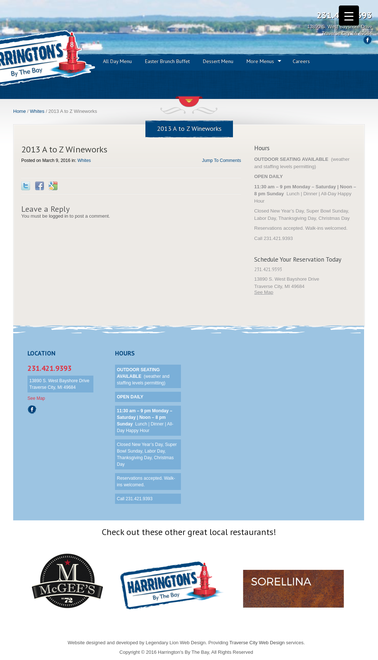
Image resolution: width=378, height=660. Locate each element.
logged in (58, 216)
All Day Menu (117, 61)
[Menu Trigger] (349, 15)
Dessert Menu (218, 61)
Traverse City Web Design (257, 642)
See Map (263, 292)
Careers (301, 61)
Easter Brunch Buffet (167, 61)
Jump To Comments (221, 160)
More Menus (260, 61)
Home (19, 111)
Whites (37, 111)
